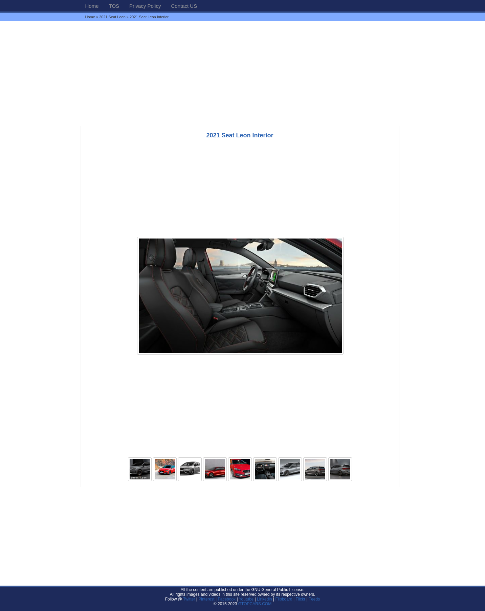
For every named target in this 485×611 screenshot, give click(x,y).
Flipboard (283, 599)
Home (92, 6)
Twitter (189, 599)
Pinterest (206, 599)
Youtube (246, 599)
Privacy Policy (145, 6)
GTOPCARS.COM (254, 604)
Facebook (227, 599)
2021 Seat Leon (112, 17)
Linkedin (264, 599)
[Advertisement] (243, 73)
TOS (114, 6)
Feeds (314, 599)
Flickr (300, 599)
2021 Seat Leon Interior (239, 135)
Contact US (184, 6)
